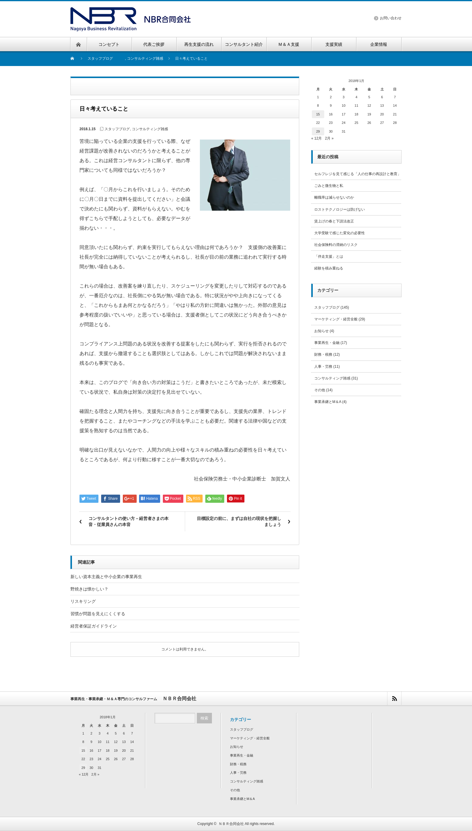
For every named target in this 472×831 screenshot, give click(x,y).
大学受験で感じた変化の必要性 (339, 233)
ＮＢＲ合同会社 (231, 824)
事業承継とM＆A (327, 402)
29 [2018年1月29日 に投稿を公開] (318, 131)
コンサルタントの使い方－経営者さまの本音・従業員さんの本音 (128, 521)
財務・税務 (323, 354)
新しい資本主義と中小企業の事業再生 (106, 576)
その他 (319, 390)
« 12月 (316, 138)
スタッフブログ (100, 58)
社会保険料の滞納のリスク (336, 245)
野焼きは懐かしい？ (89, 589)
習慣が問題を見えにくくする (97, 613)
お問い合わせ (391, 18)
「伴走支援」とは (328, 256)
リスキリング (83, 601)
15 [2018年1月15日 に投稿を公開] (318, 114)
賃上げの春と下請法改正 (334, 221)
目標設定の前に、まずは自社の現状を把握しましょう (239, 521)
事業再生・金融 (327, 343)
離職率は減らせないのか (334, 197)
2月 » (329, 138)
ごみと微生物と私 (328, 186)
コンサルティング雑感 (145, 58)
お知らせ (321, 331)
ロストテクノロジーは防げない (339, 209)
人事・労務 (323, 366)
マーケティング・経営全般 (336, 319)
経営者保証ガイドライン (93, 626)
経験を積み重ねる (328, 268)
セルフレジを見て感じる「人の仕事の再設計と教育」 (357, 174)
